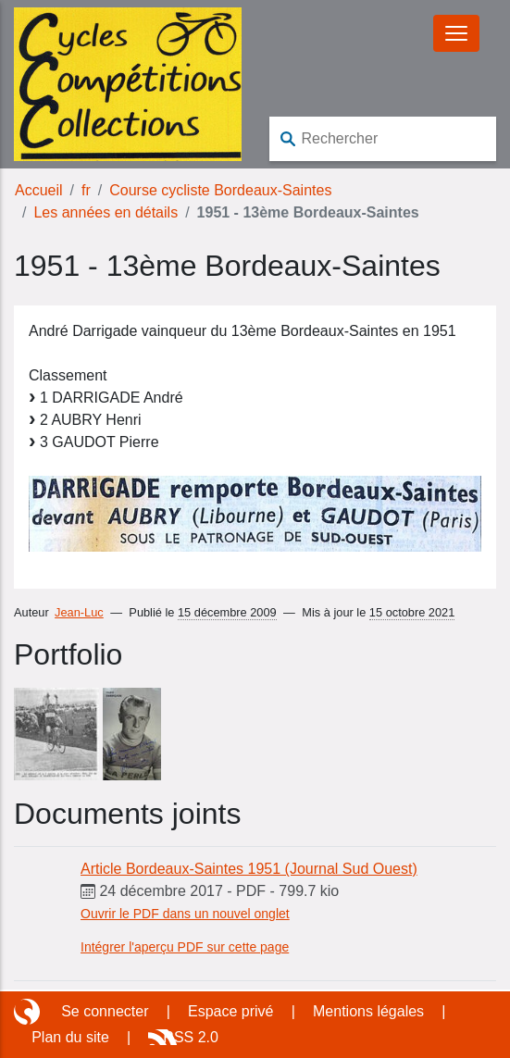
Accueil (39, 190)
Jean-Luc (79, 612)
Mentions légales (368, 1011)
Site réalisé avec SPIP (29, 1012)
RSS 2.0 (190, 1037)
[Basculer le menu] (456, 33)
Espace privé (231, 1011)
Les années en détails (105, 212)
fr (86, 190)
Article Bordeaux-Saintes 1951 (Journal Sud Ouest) (249, 869)
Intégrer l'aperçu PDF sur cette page (185, 947)
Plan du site (70, 1037)
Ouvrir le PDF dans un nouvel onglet (185, 913)
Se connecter (104, 1011)
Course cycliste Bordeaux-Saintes (220, 190)
